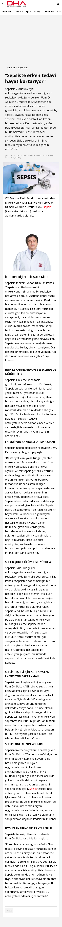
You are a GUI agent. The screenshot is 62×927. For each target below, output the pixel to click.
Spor (28, 11)
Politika (19, 11)
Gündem (7, 11)
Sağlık (33, 788)
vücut (9, 910)
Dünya (37, 11)
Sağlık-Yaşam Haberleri (24, 67)
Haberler (11, 67)
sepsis (47, 207)
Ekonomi (49, 11)
